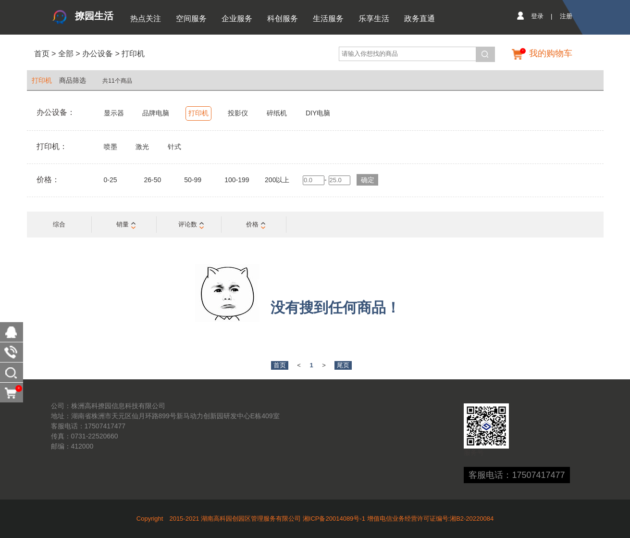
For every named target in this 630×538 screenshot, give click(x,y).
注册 (566, 16)
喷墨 (110, 146)
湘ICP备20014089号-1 (334, 518)
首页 (41, 54)
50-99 (192, 180)
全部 (64, 54)
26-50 (152, 180)
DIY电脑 (318, 113)
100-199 (236, 180)
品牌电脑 (155, 113)
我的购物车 (550, 53)
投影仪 (238, 113)
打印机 (133, 54)
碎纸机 (277, 113)
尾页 (343, 365)
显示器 (114, 113)
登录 (537, 16)
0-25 (110, 180)
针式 (174, 146)
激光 (142, 146)
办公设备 (97, 54)
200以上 (277, 180)
